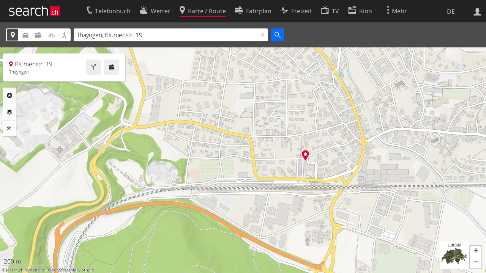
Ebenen (9, 112)
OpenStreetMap (63, 270)
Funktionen (9, 128)
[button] (475, 251)
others (87, 270)
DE (451, 11)
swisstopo (36, 270)
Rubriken (9, 96)
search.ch (14, 270)
